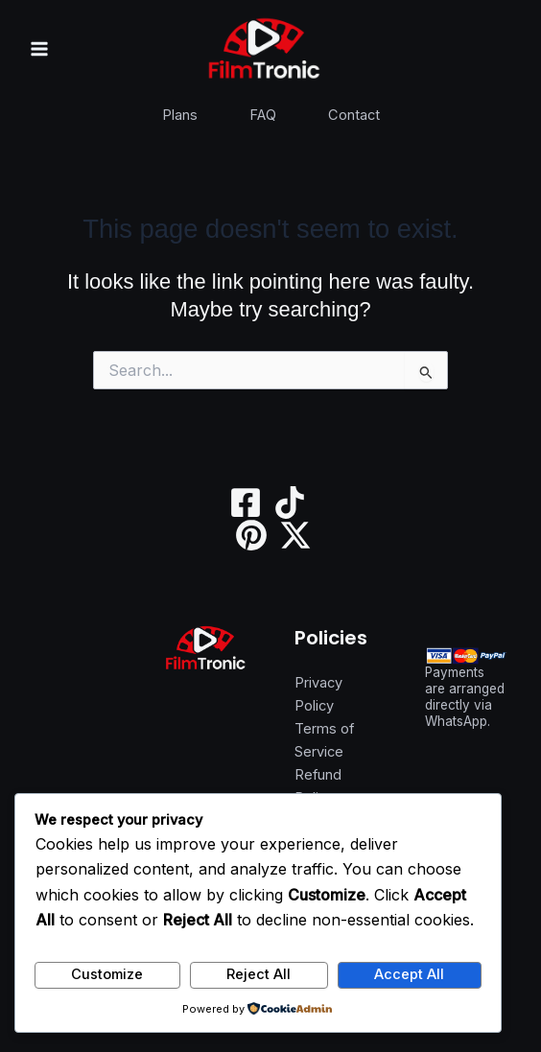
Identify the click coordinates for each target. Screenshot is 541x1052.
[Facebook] (245, 502)
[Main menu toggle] (39, 49)
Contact (354, 115)
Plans (180, 115)
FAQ (262, 115)
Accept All (409, 974)
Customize (107, 974)
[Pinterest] (251, 535)
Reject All (258, 974)
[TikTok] (289, 502)
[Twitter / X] (295, 535)
